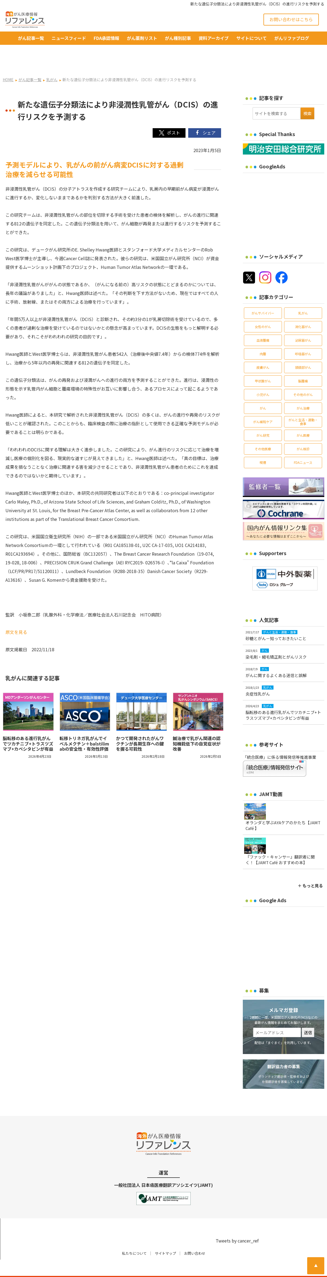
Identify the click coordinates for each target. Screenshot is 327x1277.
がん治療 (303, 390)
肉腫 (263, 336)
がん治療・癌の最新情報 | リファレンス (71, 1267)
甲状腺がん (263, 363)
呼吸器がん (303, 336)
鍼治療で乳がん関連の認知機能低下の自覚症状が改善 (197, 726)
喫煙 (263, 445)
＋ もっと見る (310, 868)
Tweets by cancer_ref (237, 1223)
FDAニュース (303, 445)
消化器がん (303, 309)
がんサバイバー (262, 295)
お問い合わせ (194, 1236)
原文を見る (16, 614)
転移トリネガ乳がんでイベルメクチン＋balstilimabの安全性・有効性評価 (84, 726)
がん (263, 390)
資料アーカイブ (214, 38)
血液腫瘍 (262, 322)
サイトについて (251, 38)
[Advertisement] (285, 192)
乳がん (303, 295)
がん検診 (303, 431)
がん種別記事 (178, 38)
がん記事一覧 (31, 38)
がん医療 (303, 418)
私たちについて (134, 1236)
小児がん (262, 377)
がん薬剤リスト (142, 38)
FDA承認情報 (106, 38)
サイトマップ (165, 1236)
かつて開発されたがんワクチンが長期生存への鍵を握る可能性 (140, 726)
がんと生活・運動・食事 (303, 404)
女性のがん (263, 309)
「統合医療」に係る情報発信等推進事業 (279, 740)
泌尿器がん (303, 322)
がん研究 (262, 418)
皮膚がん (262, 350)
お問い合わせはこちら (291, 19)
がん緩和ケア (263, 404)
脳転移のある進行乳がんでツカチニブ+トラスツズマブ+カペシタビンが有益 (30, 726)
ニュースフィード (69, 38)
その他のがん (303, 377)
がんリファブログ (291, 38)
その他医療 (263, 431)
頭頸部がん (303, 350)
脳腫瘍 (303, 363)
